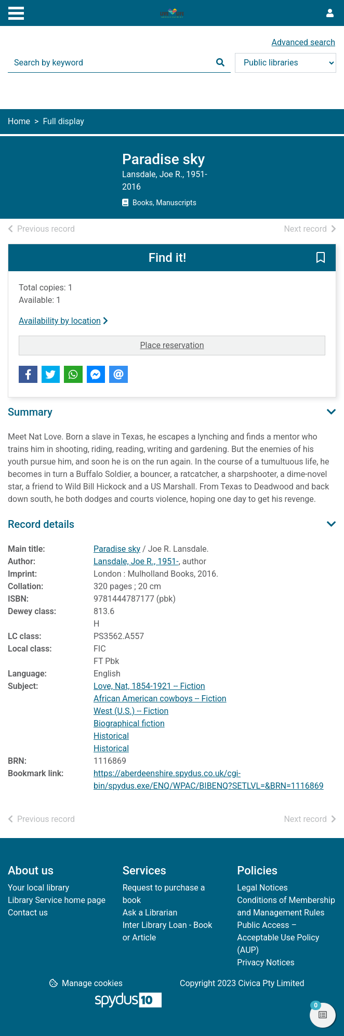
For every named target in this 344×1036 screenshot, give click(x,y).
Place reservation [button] (201, 344)
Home (19, 121)
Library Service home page (56, 900)
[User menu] (330, 13)
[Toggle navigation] (16, 12)
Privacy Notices (265, 962)
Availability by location (63, 321)
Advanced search (303, 42)
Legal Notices (262, 888)
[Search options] (285, 63)
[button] (320, 258)
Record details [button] (41, 524)
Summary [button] (30, 412)
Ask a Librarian (150, 913)
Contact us (28, 913)
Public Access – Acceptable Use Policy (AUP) (278, 937)
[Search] (220, 63)
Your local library (38, 888)
